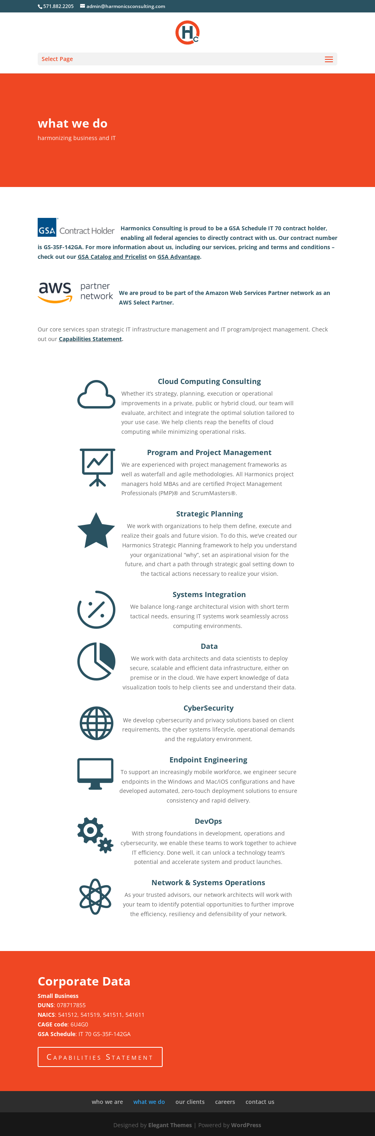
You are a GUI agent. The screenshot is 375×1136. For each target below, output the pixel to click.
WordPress (246, 1125)
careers (225, 1102)
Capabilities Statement (90, 339)
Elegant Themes (170, 1125)
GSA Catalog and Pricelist (112, 256)
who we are (107, 1102)
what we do (149, 1102)
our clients (190, 1102)
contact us (260, 1102)
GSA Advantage (178, 256)
